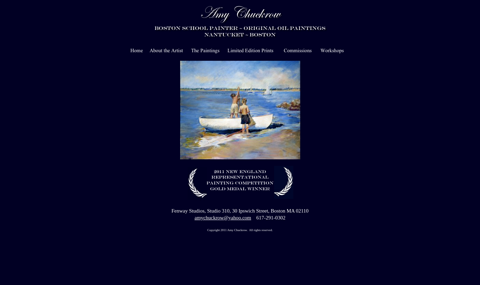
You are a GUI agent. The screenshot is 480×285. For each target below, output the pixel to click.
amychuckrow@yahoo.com (223, 217)
